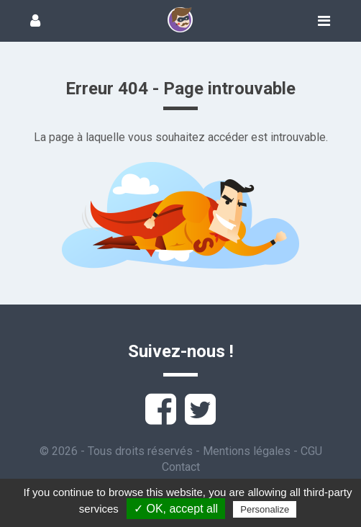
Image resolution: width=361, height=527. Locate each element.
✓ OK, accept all (176, 509)
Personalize (264, 509)
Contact (181, 467)
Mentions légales (247, 451)
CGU (311, 451)
